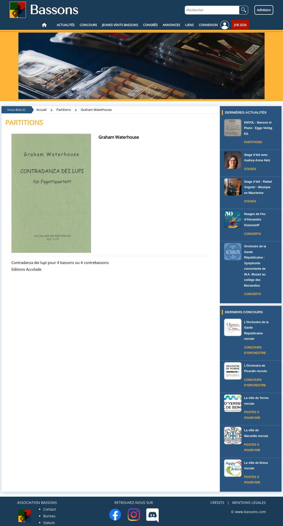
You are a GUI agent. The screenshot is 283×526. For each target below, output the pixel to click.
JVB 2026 (240, 25)
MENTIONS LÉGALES (249, 502)
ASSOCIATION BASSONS (37, 502)
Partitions (63, 109)
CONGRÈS (150, 25)
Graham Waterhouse (96, 109)
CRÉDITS (217, 502)
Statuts (49, 522)
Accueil (41, 109)
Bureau (49, 516)
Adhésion (264, 10)
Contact (49, 509)
